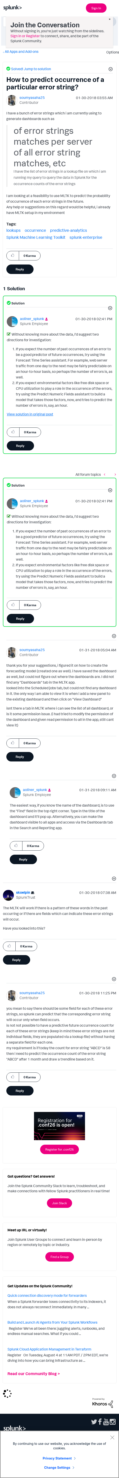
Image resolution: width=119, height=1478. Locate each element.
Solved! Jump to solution (31, 69)
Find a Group (60, 1257)
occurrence (35, 230)
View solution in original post (30, 414)
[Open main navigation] (113, 7)
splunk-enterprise (86, 237)
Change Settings (57, 1467)
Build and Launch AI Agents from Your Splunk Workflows (52, 1322)
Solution (18, 303)
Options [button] (111, 52)
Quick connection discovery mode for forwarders (47, 1295)
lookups (13, 230)
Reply (20, 269)
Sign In (96, 8)
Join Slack (59, 1203)
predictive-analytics (68, 230)
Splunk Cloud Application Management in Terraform (49, 1349)
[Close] (112, 1437)
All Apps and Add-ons (22, 51)
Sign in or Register (25, 36)
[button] (110, 70)
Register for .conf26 (59, 1149)
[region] (59, 1454)
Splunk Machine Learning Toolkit (36, 237)
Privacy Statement (57, 1458)
